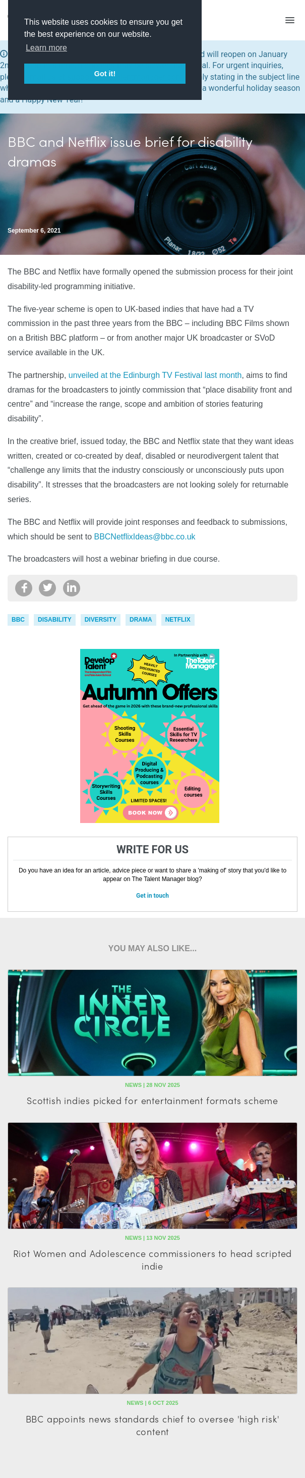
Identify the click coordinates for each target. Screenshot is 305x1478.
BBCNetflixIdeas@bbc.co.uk (145, 536)
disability (55, 619)
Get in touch (152, 895)
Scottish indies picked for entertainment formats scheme (152, 1100)
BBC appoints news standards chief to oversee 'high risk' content (153, 1425)
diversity (100, 619)
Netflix (178, 619)
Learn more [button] (46, 47)
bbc (18, 619)
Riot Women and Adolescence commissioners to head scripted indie (152, 1259)
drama (141, 619)
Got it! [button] (104, 74)
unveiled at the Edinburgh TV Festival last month (155, 375)
